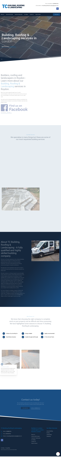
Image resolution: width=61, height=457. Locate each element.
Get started (56, 14)
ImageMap (7, 448)
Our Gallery (26, 14)
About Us (2, 14)
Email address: (47, 5)
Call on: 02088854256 (6, 432)
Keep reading (9, 46)
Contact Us (32, 14)
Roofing (48, 433)
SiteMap (3, 448)
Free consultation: (51, 3)
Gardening (49, 436)
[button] (58, 454)
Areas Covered (38, 14)
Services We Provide (9, 14)
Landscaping (49, 435)
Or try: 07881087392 (6, 434)
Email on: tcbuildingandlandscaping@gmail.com (11, 436)
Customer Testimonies (18, 14)
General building (50, 431)
